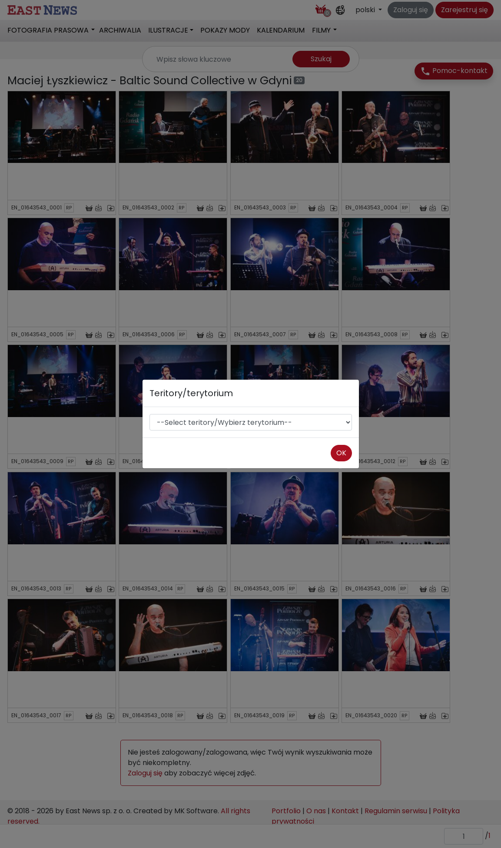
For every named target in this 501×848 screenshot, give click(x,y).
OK (341, 453)
